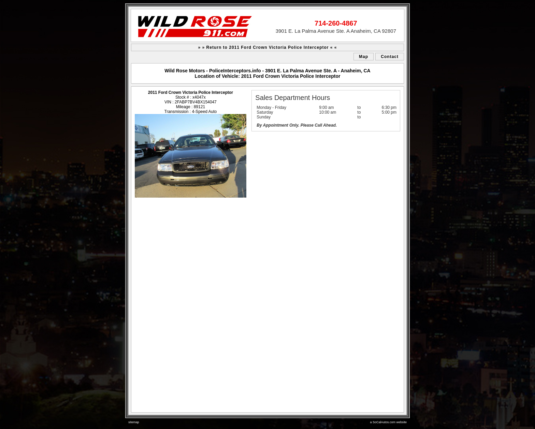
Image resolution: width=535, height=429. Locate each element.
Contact (390, 56)
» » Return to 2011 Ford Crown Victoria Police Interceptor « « (267, 47)
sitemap (133, 422)
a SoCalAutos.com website (388, 422)
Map (363, 56)
